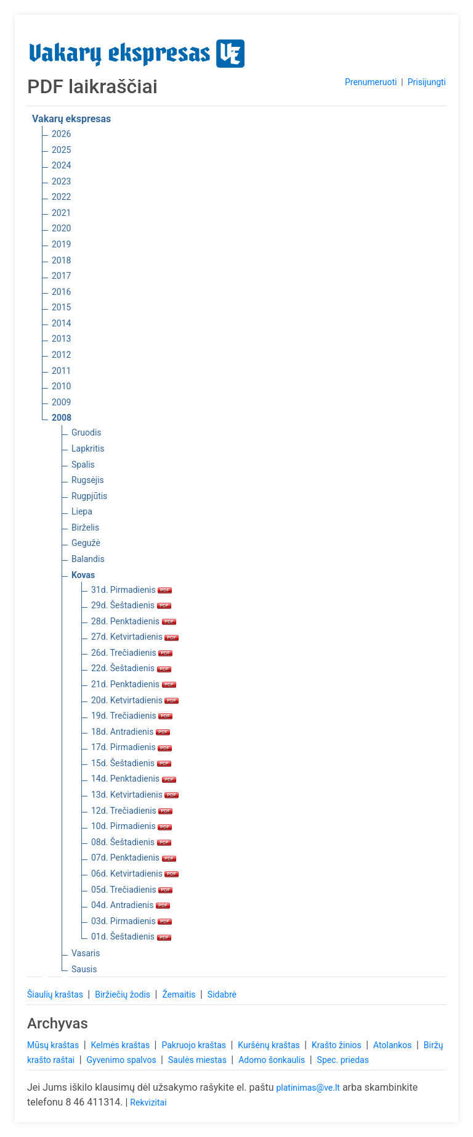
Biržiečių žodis (123, 994)
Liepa (81, 511)
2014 (61, 323)
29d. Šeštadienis (131, 605)
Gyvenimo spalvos (123, 1060)
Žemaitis (180, 994)
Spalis (83, 464)
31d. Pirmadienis (131, 590)
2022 (61, 197)
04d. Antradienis (130, 905)
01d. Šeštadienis (131, 936)
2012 (61, 355)
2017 (61, 276)
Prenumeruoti (371, 82)
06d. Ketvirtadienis (135, 874)
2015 (61, 307)
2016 (61, 292)
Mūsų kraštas (54, 1045)
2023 (61, 181)
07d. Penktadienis (133, 857)
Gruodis (86, 432)
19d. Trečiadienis (131, 716)
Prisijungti (427, 82)
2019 (61, 244)
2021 (61, 213)
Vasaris (85, 953)
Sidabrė (222, 994)
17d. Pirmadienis (131, 747)
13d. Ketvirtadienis (135, 795)
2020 (61, 228)
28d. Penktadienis (133, 621)
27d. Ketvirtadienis (135, 637)
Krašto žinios (337, 1045)
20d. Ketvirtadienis (135, 700)
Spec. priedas (343, 1060)
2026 (61, 134)
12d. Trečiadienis (131, 811)
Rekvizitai (148, 1102)
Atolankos (393, 1045)
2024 (61, 165)
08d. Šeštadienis (131, 842)
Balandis (88, 559)
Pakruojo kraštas (194, 1045)
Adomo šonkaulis (272, 1060)
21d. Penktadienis (133, 684)
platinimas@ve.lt (307, 1088)
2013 (61, 339)
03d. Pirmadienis (131, 921)
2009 (61, 402)
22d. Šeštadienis (131, 668)
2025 (61, 150)
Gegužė (85, 543)
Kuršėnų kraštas (270, 1045)
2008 (61, 418)
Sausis (84, 969)
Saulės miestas (198, 1060)
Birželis (85, 527)
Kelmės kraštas (121, 1045)
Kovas (83, 575)
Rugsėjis (87, 480)
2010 (61, 386)
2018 (61, 260)
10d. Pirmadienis (131, 826)
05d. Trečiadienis (131, 890)
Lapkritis (87, 448)
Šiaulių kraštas (56, 994)
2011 (61, 371)
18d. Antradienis (130, 732)
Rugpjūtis (89, 496)
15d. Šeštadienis (131, 763)
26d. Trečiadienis (131, 653)
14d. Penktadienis (133, 778)
